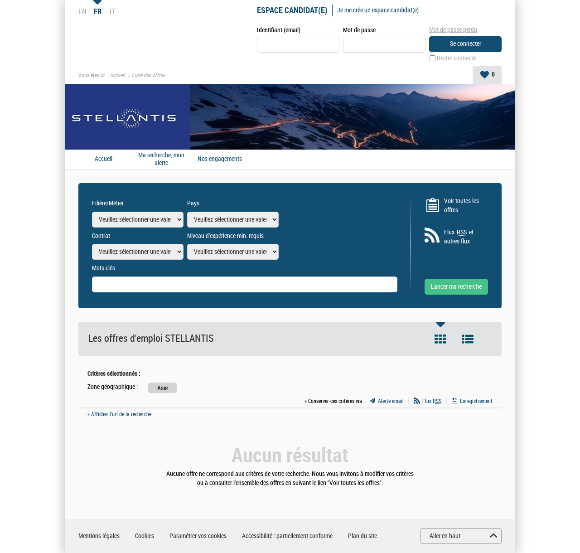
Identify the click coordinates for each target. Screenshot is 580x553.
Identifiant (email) (278, 30)
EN (82, 11)
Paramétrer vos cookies (198, 536)
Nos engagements (220, 159)
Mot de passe (359, 30)
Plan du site (362, 536)
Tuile (440, 339)
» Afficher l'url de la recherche (119, 414)
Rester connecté (456, 58)
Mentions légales (99, 536)
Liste (467, 339)
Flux (431, 401)
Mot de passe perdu (453, 30)
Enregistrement (476, 401)
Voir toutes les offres (461, 205)
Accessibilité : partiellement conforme (287, 536)
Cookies (144, 536)
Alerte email (391, 401)
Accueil (117, 75)
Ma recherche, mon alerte (161, 159)
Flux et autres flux (459, 236)
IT (112, 11)
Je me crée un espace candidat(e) (378, 10)
